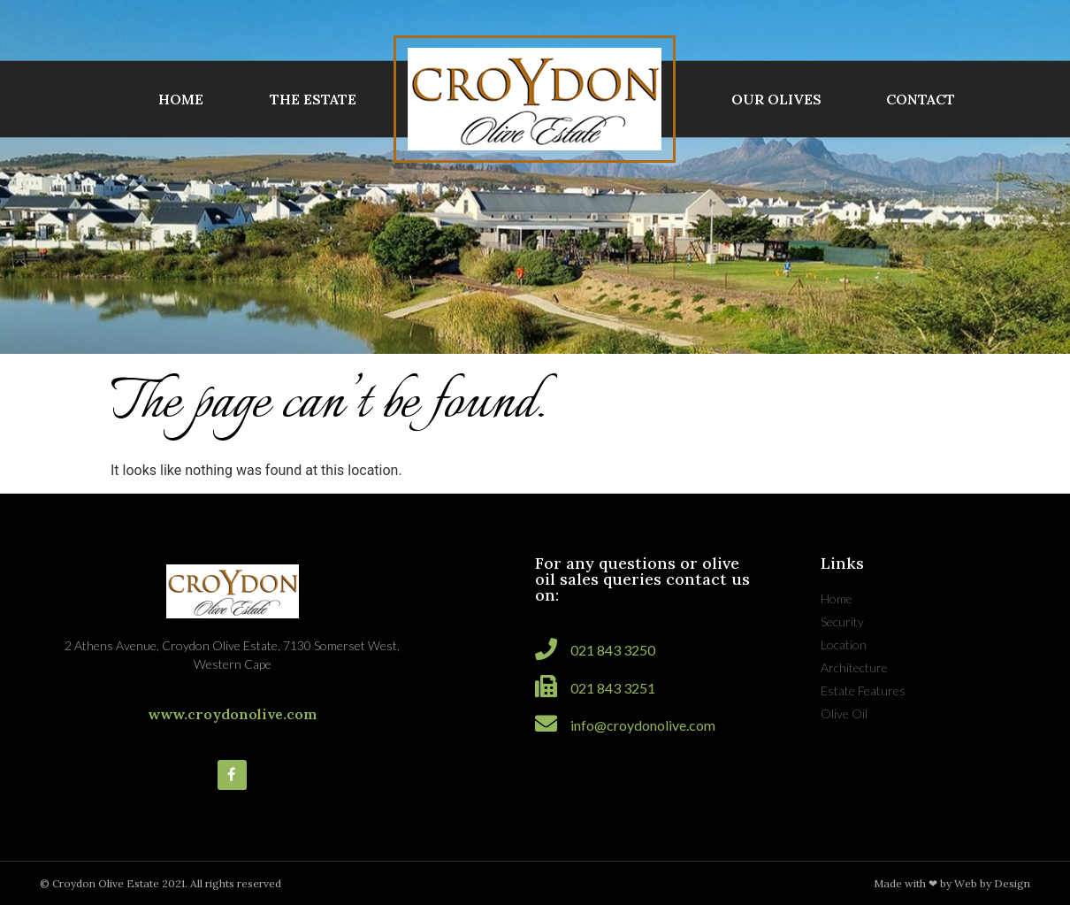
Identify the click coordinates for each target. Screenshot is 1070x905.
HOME (180, 99)
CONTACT (920, 99)
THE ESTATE (313, 99)
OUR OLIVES (776, 99)
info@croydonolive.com (642, 725)
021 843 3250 (612, 649)
